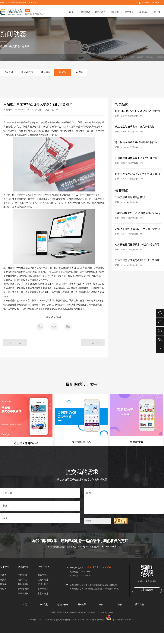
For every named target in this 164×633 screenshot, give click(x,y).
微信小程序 (100, 12)
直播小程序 (43, 584)
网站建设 (85, 12)
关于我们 (158, 12)
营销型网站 (23, 589)
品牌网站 (22, 575)
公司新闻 (8, 72)
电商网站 (22, 579)
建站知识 (45, 72)
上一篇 (15, 342)
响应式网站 (23, 593)
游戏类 (3, 575)
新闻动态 (143, 12)
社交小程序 (43, 579)
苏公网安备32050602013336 (121, 620)
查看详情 (160, 57)
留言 (124, 501)
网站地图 (101, 620)
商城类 (3, 589)
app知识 (79, 72)
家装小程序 (43, 593)
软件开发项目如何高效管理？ (131, 197)
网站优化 (150, 57)
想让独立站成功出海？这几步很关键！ (136, 126)
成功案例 (129, 12)
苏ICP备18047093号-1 (87, 620)
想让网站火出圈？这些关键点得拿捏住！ (137, 142)
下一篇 (93, 342)
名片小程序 (43, 589)
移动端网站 (23, 584)
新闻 (120, 604)
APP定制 (114, 12)
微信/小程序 (27, 72)
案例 (101, 604)
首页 (71, 12)
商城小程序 (43, 575)
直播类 (3, 579)
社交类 (3, 584)
